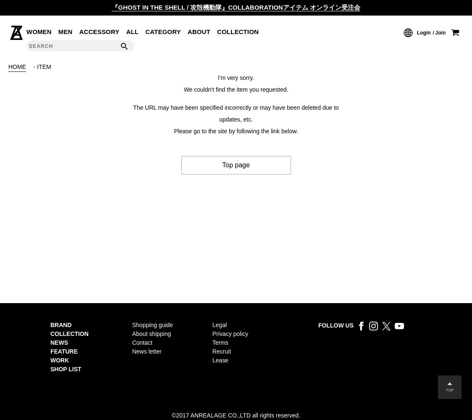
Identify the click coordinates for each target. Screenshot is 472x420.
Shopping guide (152, 325)
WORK (59, 360)
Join (440, 33)
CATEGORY (163, 31)
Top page (236, 165)
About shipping (151, 333)
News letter (147, 351)
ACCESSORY (99, 31)
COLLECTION (238, 31)
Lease (220, 360)
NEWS (59, 342)
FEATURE (64, 351)
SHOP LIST (65, 369)
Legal (219, 325)
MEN (65, 31)
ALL (132, 31)
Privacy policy (230, 333)
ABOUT (199, 31)
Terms (220, 342)
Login (424, 33)
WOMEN (39, 31)
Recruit (221, 351)
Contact (142, 342)
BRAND (61, 325)
